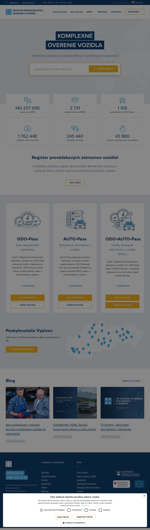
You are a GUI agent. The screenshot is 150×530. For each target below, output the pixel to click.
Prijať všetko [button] (63, 517)
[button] (75, 523)
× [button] (144, 496)
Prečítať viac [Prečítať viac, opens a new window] (85, 505)
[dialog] (75, 510)
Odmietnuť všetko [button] (85, 517)
